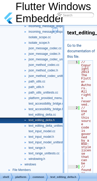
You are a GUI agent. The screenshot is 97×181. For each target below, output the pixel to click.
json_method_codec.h (43, 70)
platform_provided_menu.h (46, 98)
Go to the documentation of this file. (81, 51)
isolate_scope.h (39, 42)
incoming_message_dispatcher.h (50, 26)
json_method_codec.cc (44, 65)
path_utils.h (36, 87)
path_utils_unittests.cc (43, 92)
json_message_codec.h (44, 54)
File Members (22, 170)
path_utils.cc (37, 81)
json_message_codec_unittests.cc (51, 59)
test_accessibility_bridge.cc (47, 103)
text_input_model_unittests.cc (48, 142)
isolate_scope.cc (40, 37)
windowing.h (37, 159)
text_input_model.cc (42, 131)
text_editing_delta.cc (42, 114)
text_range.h (37, 148)
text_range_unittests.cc (44, 153)
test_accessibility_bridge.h (46, 109)
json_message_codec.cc (45, 48)
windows (30, 164)
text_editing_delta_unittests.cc (49, 125)
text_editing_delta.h (42, 120)
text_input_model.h (41, 137)
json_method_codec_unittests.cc (50, 76)
